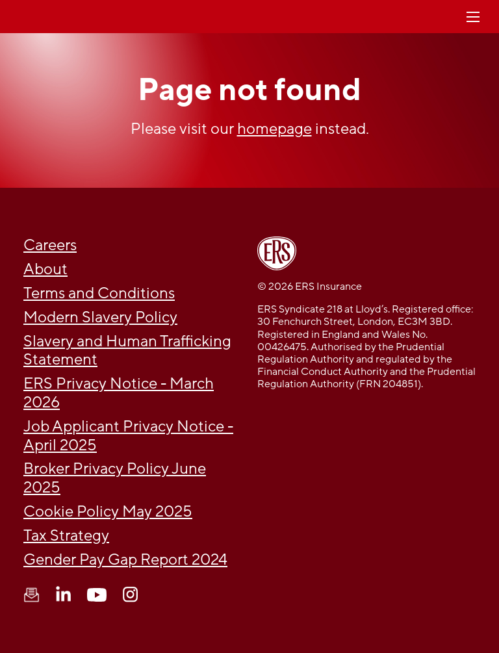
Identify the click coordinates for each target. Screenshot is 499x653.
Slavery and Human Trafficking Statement (127, 350)
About (45, 269)
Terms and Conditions (99, 293)
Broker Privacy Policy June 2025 (114, 478)
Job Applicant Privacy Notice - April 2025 (128, 435)
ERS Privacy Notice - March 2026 (118, 393)
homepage (274, 129)
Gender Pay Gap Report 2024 (125, 560)
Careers (50, 245)
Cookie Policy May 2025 (107, 512)
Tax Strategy (66, 536)
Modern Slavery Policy (100, 317)
